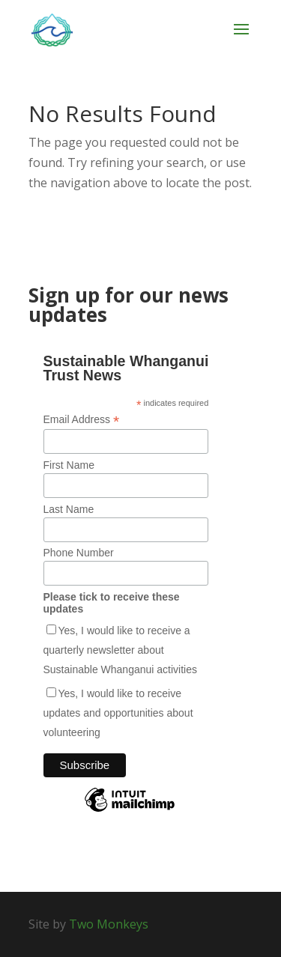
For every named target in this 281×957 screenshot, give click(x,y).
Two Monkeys (108, 924)
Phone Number (78, 553)
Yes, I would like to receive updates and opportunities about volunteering (118, 712)
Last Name (68, 509)
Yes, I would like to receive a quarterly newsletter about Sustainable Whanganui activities (120, 650)
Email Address (81, 420)
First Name (68, 465)
